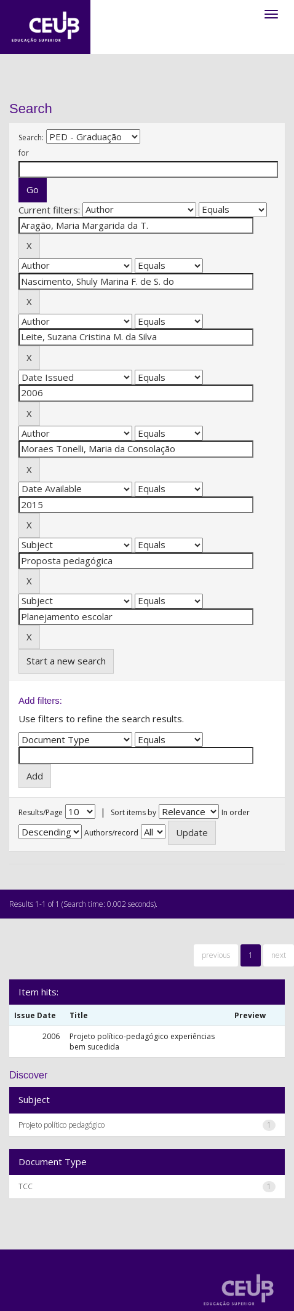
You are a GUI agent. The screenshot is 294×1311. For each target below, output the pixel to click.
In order (235, 812)
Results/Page (40, 812)
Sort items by (133, 812)
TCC (25, 1186)
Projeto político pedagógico (61, 1125)
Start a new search (66, 661)
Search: (31, 137)
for (23, 153)
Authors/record (111, 832)
